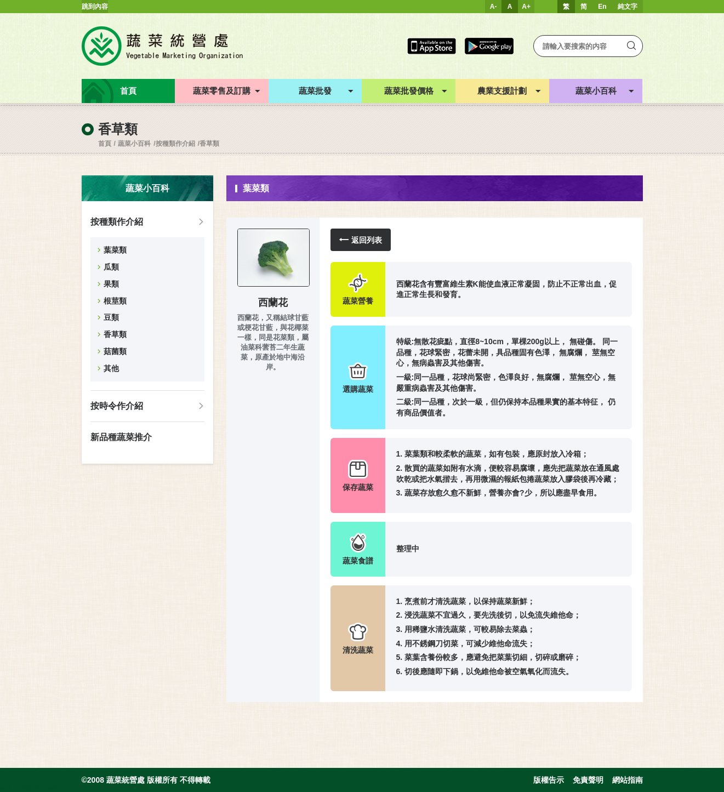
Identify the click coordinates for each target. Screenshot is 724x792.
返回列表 (360, 239)
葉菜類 (115, 250)
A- (493, 6)
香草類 (209, 143)
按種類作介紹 (175, 143)
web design (16, 787)
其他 (111, 368)
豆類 (111, 317)
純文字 (627, 6)
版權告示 (548, 780)
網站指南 (627, 780)
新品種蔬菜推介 (121, 437)
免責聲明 (588, 780)
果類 (111, 284)
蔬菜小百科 (134, 143)
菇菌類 (115, 351)
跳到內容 (95, 6)
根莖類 (115, 301)
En (602, 6)
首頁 (104, 143)
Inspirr (53, 787)
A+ (526, 6)
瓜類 (111, 267)
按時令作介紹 (116, 406)
